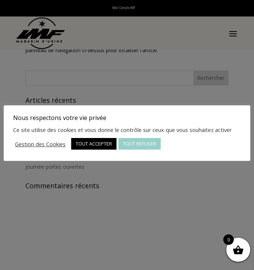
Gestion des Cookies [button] (40, 144)
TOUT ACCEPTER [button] (94, 143)
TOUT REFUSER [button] (139, 143)
